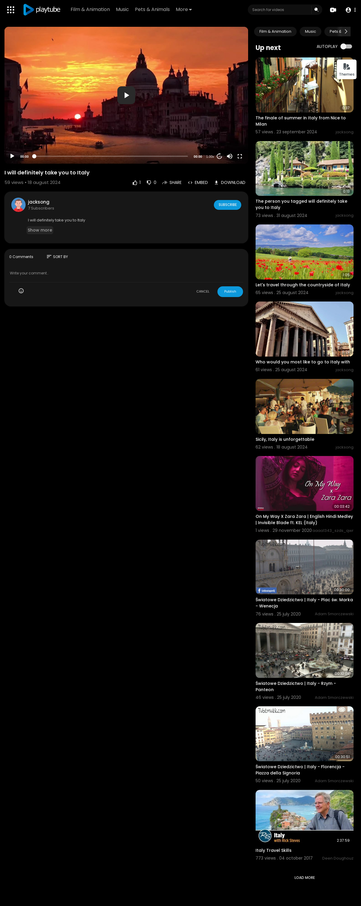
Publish (230, 291)
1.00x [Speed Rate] (210, 156)
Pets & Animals (153, 9)
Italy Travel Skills (274, 850)
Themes (346, 70)
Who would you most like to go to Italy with (303, 362)
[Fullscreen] (240, 156)
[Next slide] (346, 31)
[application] (126, 95)
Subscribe (227, 204)
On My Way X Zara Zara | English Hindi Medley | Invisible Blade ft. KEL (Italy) (304, 519)
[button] (350, 10)
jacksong (38, 202)
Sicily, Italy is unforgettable (285, 439)
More (184, 9)
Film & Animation (91, 9)
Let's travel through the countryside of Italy (303, 285)
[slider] (111, 156)
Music (123, 9)
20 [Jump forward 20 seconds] (219, 156)
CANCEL (202, 291)
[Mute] (230, 156)
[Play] (12, 156)
